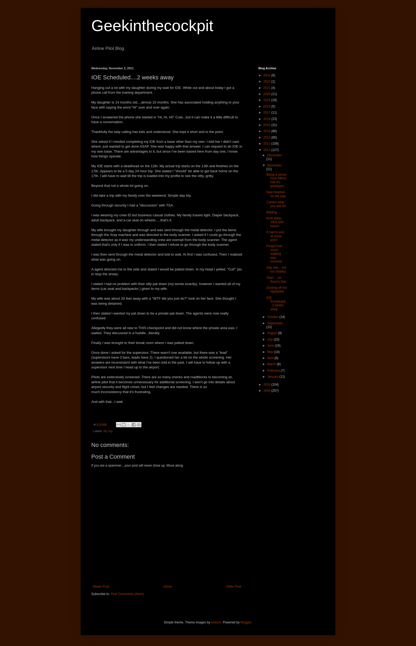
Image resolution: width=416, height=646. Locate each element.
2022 (267, 81)
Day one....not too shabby (276, 269)
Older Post (233, 586)
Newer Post (101, 586)
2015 (267, 125)
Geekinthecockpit (152, 26)
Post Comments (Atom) (127, 594)
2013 (267, 137)
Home (167, 586)
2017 (267, 112)
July (270, 339)
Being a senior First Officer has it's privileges (276, 180)
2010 (267, 384)
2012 (267, 143)
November (274, 165)
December (274, 155)
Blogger (246, 622)
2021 (267, 88)
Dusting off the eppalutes (276, 289)
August (272, 333)
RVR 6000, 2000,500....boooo (276, 222)
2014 (267, 131)
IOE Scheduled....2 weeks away (276, 303)
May (270, 352)
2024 (267, 75)
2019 (267, 100)
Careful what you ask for (276, 204)
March (272, 364)
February (274, 370)
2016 (267, 119)
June (271, 345)
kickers (216, 622)
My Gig (107, 431)
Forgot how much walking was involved (274, 253)
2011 (267, 150)
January (273, 376)
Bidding (271, 212)
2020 (267, 94)
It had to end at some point (275, 236)
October (273, 317)
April (270, 358)
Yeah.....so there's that (276, 279)
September (275, 323)
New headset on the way (276, 194)
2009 (267, 391)
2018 (267, 106)
